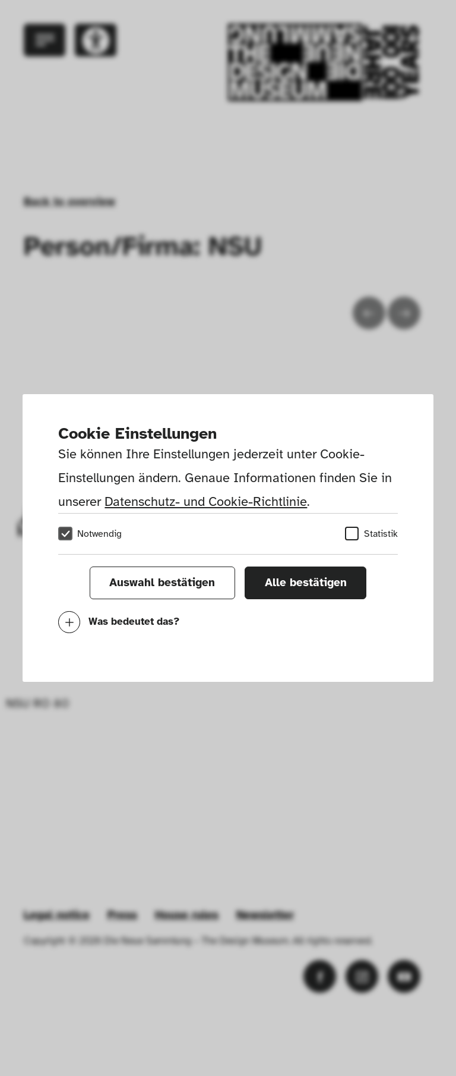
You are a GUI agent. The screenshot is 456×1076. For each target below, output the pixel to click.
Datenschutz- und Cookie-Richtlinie (205, 501)
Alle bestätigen (306, 582)
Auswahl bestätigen (162, 582)
